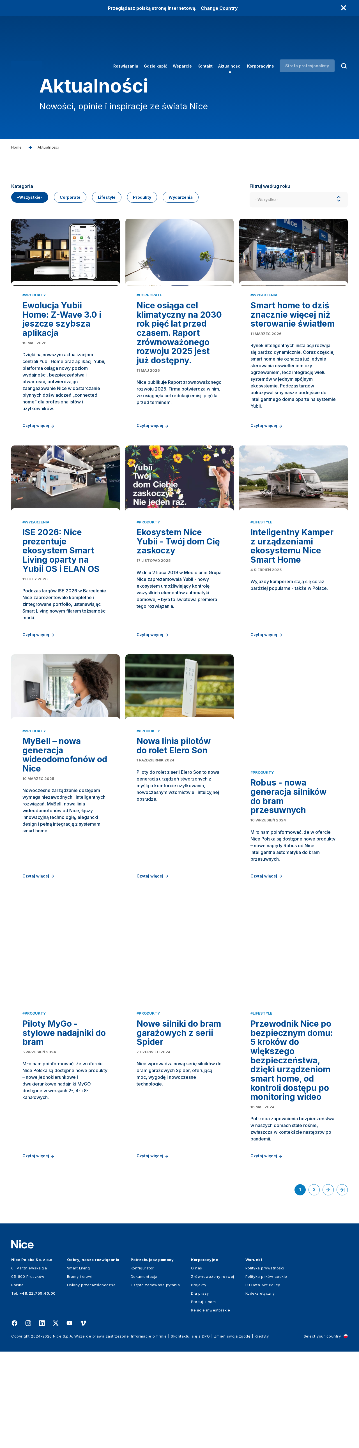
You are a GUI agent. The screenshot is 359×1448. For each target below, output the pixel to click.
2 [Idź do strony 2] (316, 1287)
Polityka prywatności (264, 1364)
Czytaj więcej (38, 476)
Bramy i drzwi (80, 1373)
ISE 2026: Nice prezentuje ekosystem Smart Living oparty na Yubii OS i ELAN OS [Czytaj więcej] (61, 642)
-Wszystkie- (29, 197)
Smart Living (78, 1364)
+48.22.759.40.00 (37, 1389)
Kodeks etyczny (260, 1389)
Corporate (70, 197)
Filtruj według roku (270, 186)
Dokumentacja (144, 1373)
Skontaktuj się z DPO (190, 1432)
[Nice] (26, 42)
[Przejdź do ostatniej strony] (342, 1286)
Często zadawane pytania (155, 1381)
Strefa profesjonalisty (307, 42)
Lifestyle (107, 197)
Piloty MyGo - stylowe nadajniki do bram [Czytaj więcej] (64, 1138)
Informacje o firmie (149, 1432)
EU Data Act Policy (262, 1381)
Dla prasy (200, 1389)
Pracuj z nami (204, 1398)
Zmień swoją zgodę (232, 1432)
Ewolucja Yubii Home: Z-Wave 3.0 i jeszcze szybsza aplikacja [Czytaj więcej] (61, 369)
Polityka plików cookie (266, 1373)
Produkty (142, 197)
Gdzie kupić (155, 43)
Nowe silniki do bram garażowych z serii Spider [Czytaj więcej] (179, 1138)
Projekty (198, 1381)
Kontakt (205, 43)
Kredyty (262, 1432)
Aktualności (229, 43)
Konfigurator (142, 1364)
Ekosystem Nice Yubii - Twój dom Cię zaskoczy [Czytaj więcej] (178, 633)
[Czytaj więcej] (65, 282)
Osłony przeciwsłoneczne (91, 1381)
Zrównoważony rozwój (212, 1373)
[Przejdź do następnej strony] (328, 1286)
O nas (196, 1364)
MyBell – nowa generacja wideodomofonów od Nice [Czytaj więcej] (64, 888)
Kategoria (22, 186)
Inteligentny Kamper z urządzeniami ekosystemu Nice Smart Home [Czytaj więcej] (291, 638)
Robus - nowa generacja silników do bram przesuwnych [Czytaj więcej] (288, 888)
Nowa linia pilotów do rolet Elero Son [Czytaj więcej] (174, 879)
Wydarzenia (181, 197)
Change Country (219, 8)
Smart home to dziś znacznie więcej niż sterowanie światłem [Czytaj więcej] (292, 365)
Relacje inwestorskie (210, 1406)
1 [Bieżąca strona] (302, 1288)
